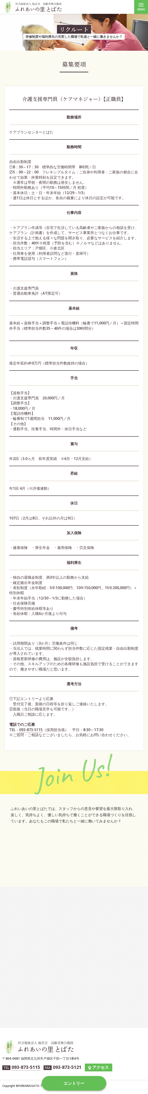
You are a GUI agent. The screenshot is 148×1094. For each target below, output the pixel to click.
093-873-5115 (31, 729)
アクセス (100, 1067)
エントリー (74, 1083)
